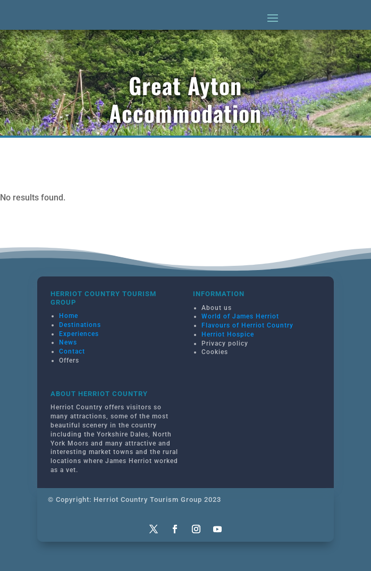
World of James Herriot (240, 316)
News (68, 342)
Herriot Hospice (227, 334)
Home (68, 316)
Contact (72, 351)
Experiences (79, 334)
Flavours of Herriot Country (247, 325)
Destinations (80, 325)
